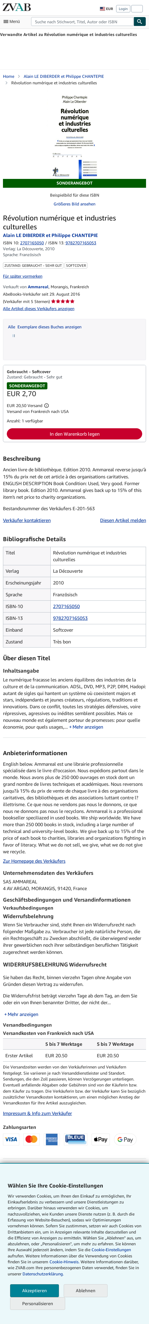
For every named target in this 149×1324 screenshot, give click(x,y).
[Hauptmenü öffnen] (13, 21)
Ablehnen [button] (85, 1290)
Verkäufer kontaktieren (27, 520)
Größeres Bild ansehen (74, 203)
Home (8, 76)
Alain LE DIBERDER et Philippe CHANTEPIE (64, 76)
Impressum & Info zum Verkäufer (37, 1113)
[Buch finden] (140, 21)
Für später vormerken (22, 276)
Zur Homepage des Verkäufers (34, 861)
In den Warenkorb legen (75, 434)
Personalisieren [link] (37, 1303)
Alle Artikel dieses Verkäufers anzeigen (38, 308)
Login (123, 8)
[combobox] (82, 21)
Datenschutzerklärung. (43, 1273)
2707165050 (32, 242)
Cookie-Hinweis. (64, 1261)
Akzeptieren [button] (34, 1290)
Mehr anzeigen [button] (88, 727)
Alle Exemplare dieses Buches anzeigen (44, 326)
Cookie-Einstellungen (111, 1249)
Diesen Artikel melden (123, 520)
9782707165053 (70, 618)
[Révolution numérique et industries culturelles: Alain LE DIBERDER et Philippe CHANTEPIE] (74, 134)
